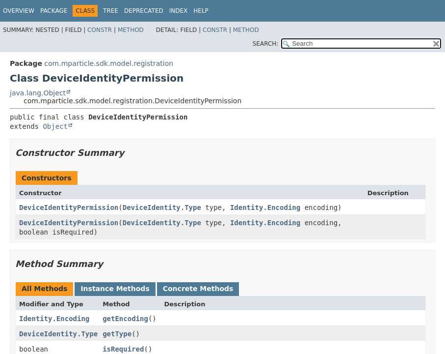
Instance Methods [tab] (114, 289)
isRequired (123, 349)
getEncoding (125, 319)
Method (131, 30)
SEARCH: (266, 43)
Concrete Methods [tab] (198, 289)
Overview (18, 10)
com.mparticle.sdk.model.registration (108, 63)
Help (201, 10)
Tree (110, 10)
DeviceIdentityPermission (68, 207)
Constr (99, 30)
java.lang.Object (38, 93)
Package (53, 10)
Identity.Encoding (265, 207)
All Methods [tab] (44, 289)
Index (178, 10)
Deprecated (143, 10)
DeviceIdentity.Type (162, 207)
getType (117, 334)
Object (55, 126)
